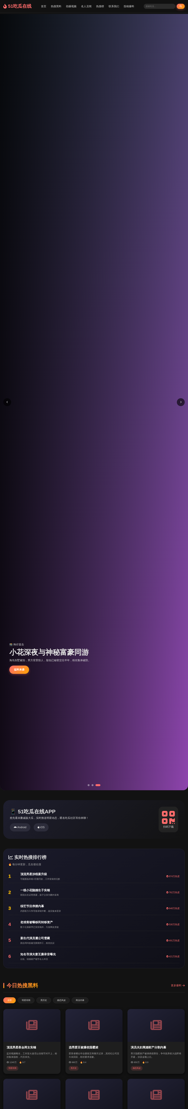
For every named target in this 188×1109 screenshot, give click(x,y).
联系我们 (114, 6)
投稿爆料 (129, 6)
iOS (41, 827)
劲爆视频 (71, 6)
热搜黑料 (56, 6)
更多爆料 (178, 985)
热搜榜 (100, 6)
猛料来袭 (19, 669)
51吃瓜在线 (17, 6)
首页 (43, 6)
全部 (9, 1000)
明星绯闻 (26, 1000)
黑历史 (44, 1000)
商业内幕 (80, 1000)
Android (20, 827)
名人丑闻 (86, 6)
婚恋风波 (61, 1000)
